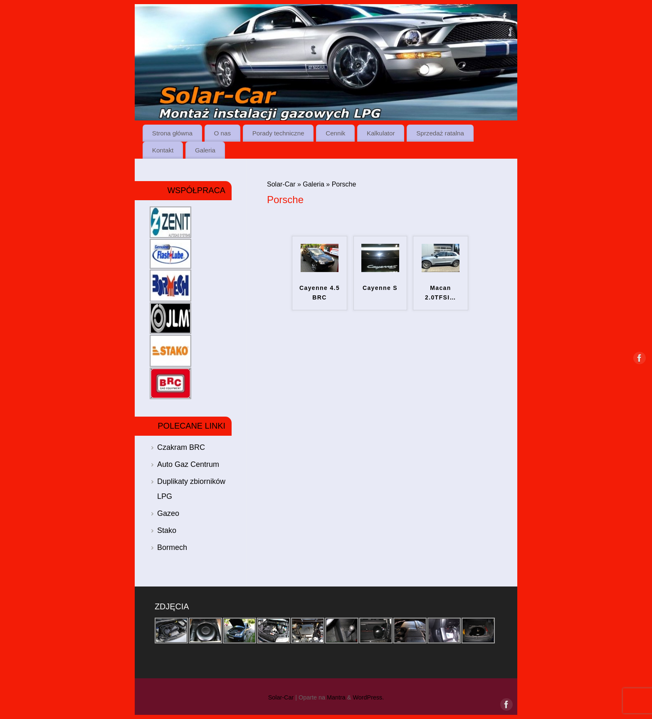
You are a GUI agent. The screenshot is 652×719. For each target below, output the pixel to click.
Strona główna (172, 133)
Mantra (336, 697)
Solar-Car (281, 184)
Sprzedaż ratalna (440, 133)
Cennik (335, 133)
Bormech (172, 547)
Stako (166, 530)
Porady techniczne (278, 133)
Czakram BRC (181, 447)
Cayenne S (380, 288)
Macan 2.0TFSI (440, 293)
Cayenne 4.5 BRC (319, 293)
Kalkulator (381, 133)
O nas (222, 133)
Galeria (205, 150)
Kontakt (163, 150)
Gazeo (168, 513)
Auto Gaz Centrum (188, 464)
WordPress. (368, 697)
